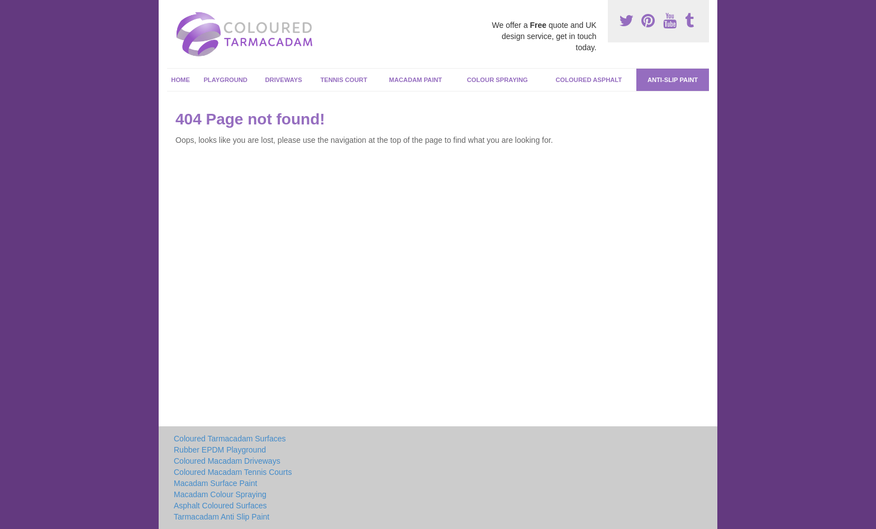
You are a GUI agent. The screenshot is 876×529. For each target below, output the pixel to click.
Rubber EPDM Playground (220, 449)
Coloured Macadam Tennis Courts (233, 472)
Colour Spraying (497, 79)
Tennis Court (343, 79)
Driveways (283, 79)
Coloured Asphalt (588, 79)
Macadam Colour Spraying (220, 494)
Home (180, 79)
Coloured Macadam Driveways (227, 460)
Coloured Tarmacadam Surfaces (230, 438)
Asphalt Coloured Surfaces (220, 505)
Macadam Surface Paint (215, 483)
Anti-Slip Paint (673, 79)
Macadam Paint (415, 79)
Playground (225, 79)
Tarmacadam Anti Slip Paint (221, 516)
